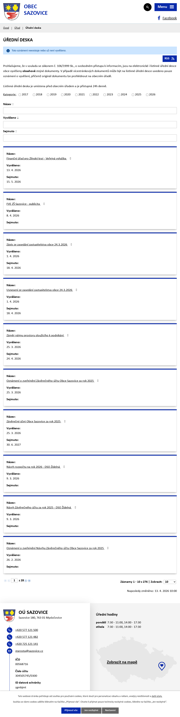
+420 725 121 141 (26, 645)
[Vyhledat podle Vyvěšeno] (90, 125)
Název (7, 104)
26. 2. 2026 (14, 560)
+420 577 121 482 (26, 638)
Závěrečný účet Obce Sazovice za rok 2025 (37, 422)
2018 (39, 95)
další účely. (157, 696)
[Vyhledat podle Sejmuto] (90, 138)
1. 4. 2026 (13, 257)
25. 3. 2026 (14, 348)
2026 (152, 95)
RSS (170, 59)
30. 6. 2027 (14, 445)
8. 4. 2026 (13, 216)
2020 (67, 95)
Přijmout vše (71, 710)
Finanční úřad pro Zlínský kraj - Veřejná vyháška (40, 159)
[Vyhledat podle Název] (90, 111)
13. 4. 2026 (14, 171)
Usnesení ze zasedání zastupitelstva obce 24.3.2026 (43, 291)
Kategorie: (9, 95)
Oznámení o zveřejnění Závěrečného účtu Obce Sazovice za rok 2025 (53, 381)
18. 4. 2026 (14, 268)
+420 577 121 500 (26, 631)
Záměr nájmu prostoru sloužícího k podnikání (38, 336)
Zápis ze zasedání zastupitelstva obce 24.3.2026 (40, 245)
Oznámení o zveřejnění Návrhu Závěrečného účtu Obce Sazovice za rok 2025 (58, 549)
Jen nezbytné (91, 710)
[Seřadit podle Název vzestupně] (13, 104)
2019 (53, 95)
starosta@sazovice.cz (29, 652)
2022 (95, 95)
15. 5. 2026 (14, 182)
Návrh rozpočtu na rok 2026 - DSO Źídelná (36, 467)
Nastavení (110, 710)
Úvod (6, 28)
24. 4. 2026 (14, 359)
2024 (124, 95)
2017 (25, 95)
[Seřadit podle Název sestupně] (13, 105)
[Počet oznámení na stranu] (169, 583)
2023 (110, 95)
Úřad (17, 28)
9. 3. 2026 (13, 479)
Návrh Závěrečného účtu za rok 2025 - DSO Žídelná (42, 508)
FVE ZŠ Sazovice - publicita (26, 204)
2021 (81, 95)
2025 (138, 95)
